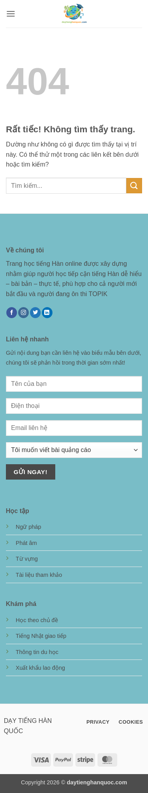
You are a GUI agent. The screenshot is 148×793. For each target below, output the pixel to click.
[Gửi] (134, 185)
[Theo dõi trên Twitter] (35, 312)
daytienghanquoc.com (97, 782)
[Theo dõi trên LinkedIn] (47, 312)
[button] (10, 13)
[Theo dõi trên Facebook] (11, 312)
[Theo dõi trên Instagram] (23, 312)
